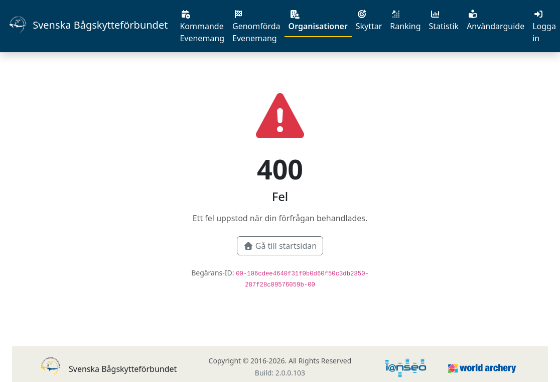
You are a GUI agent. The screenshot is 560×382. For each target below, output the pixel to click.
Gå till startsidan (280, 245)
